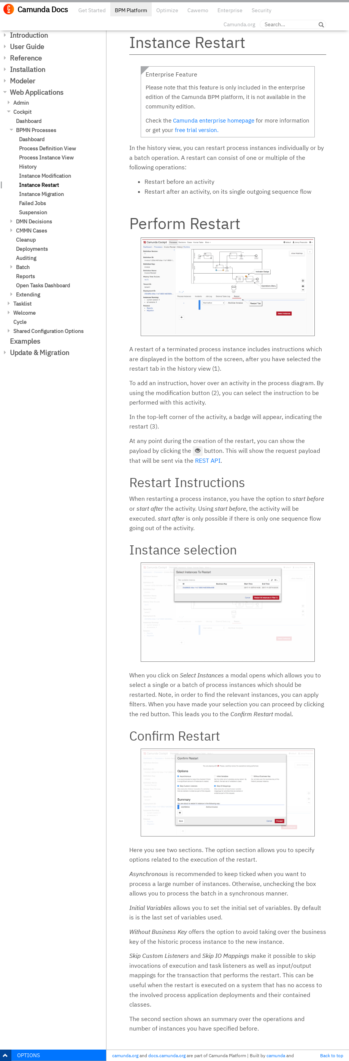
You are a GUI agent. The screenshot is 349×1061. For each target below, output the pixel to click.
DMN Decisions (34, 221)
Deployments (32, 248)
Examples (25, 341)
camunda (276, 1055)
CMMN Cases (31, 230)
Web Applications (36, 92)
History (27, 166)
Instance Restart (39, 185)
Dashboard (28, 121)
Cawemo (197, 10)
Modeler (22, 80)
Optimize (167, 10)
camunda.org (125, 1055)
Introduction (29, 35)
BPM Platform (131, 10)
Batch (23, 267)
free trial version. (197, 130)
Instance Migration (41, 194)
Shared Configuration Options (48, 331)
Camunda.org (239, 24)
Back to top (331, 1055)
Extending (28, 294)
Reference (26, 58)
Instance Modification (45, 175)
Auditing (26, 258)
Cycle (20, 322)
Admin (21, 102)
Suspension (33, 212)
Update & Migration (39, 352)
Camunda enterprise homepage (213, 120)
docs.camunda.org (167, 1055)
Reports (25, 276)
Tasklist (22, 303)
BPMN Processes (36, 130)
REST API (208, 460)
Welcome (24, 312)
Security (261, 10)
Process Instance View (46, 157)
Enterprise (230, 10)
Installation (27, 69)
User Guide (27, 46)
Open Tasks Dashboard (43, 285)
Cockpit (22, 111)
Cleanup (26, 239)
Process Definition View (47, 148)
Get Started (92, 10)
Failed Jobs (32, 203)
